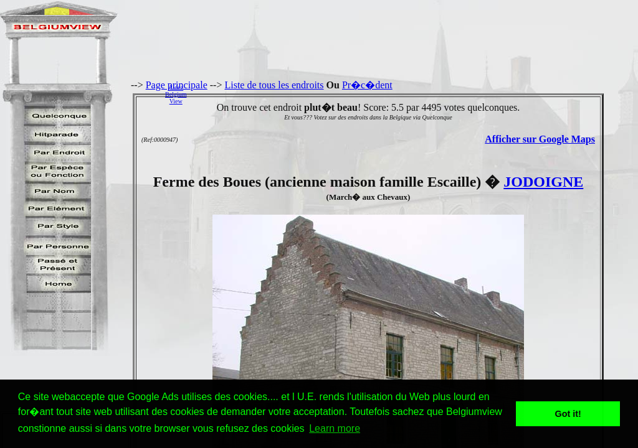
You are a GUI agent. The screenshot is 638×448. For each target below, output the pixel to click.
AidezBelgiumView (175, 94)
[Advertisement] (415, 94)
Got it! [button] (568, 414)
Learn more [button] (334, 428)
